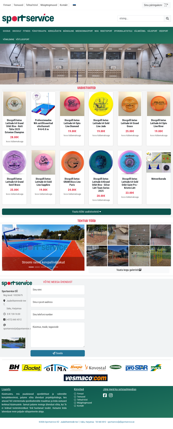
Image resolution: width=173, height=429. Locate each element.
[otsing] (140, 18)
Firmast (7, 5)
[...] (31, 267)
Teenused (18, 5)
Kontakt (63, 5)
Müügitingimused (48, 5)
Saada (58, 353)
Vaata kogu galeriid (129, 270)
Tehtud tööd (32, 5)
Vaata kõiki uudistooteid (86, 211)
